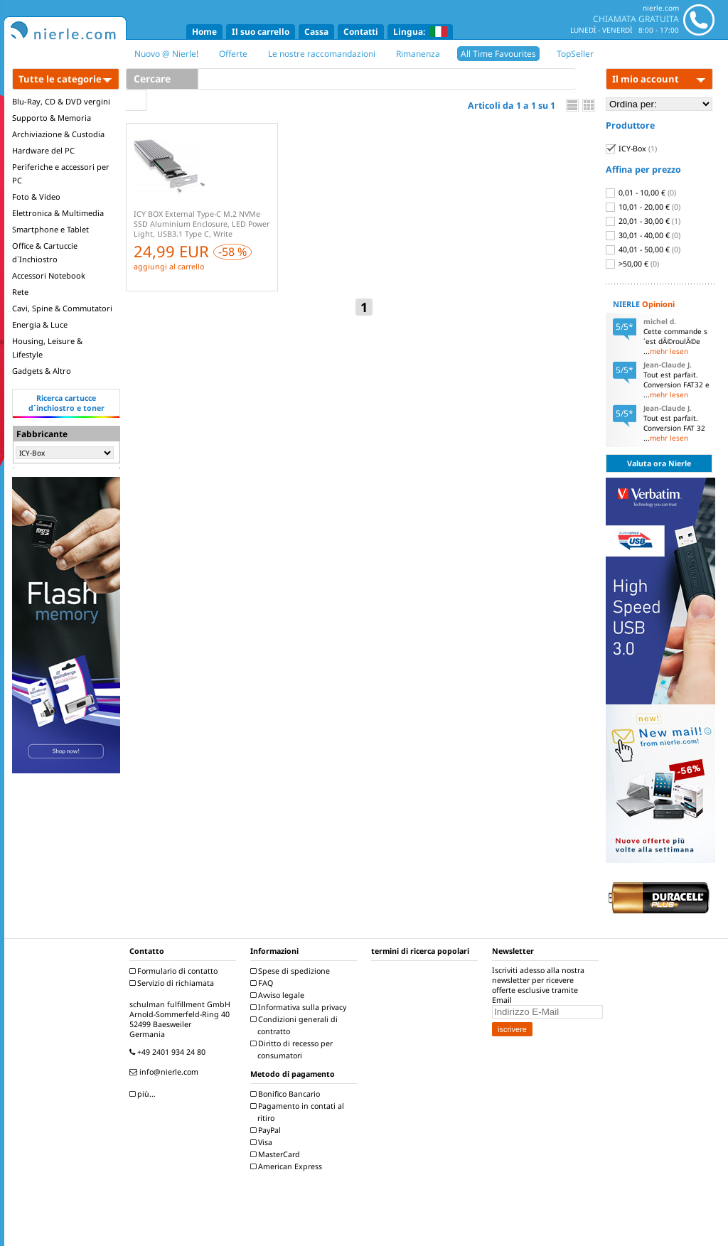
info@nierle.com (165, 1072)
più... (144, 1094)
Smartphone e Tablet (50, 229)
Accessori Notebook (48, 275)
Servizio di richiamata (173, 983)
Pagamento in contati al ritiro (299, 1112)
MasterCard (277, 1154)
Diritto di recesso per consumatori (293, 1049)
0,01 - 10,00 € (641, 193)
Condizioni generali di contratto (296, 1025)
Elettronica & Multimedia (58, 213)
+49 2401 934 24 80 (169, 1052)
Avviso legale (279, 995)
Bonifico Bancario (287, 1094)
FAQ (263, 983)
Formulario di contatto (175, 971)
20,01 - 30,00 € (643, 221)
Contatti (360, 32)
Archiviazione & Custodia (58, 134)
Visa (263, 1142)
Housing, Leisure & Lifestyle (47, 347)
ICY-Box (631, 149)
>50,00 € (632, 264)
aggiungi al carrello (169, 267)
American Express (288, 1166)
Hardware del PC (43, 150)
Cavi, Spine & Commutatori (62, 308)
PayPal (267, 1130)
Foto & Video (36, 196)
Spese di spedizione (292, 971)
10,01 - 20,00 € (643, 207)
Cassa (316, 32)
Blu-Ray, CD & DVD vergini (61, 101)
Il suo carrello (260, 32)
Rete (20, 291)
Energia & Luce (40, 324)
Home (204, 32)
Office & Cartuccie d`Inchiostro (44, 252)
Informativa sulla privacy (300, 1007)
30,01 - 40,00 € (643, 235)
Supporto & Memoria (51, 117)
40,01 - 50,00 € (643, 249)
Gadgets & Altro (41, 370)
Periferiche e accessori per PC (60, 173)
